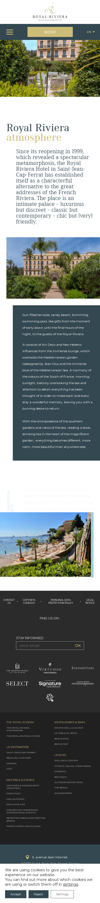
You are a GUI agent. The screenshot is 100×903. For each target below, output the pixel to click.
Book (50, 32)
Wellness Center (66, 760)
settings (70, 884)
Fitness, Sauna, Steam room (72, 766)
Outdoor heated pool (68, 782)
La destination (17, 747)
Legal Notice (90, 601)
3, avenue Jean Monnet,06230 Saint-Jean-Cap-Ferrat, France (50, 860)
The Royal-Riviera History (23, 735)
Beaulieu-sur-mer (18, 757)
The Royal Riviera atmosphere (17, 729)
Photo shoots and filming (23, 826)
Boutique (60, 776)
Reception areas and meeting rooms (26, 819)
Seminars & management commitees (22, 786)
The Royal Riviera (20, 722)
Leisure (60, 755)
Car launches (15, 799)
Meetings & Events (20, 780)
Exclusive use (15, 804)
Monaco (11, 763)
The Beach (61, 787)
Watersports (63, 793)
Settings (62, 894)
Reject (38, 894)
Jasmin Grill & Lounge (68, 727)
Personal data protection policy (60, 601)
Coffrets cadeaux (29, 601)
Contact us (9, 601)
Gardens (60, 771)
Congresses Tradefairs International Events (22, 811)
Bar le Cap (61, 744)
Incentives (13, 793)
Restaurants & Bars (69, 722)
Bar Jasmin (61, 738)
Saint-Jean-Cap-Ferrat (21, 752)
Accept (15, 894)
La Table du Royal (66, 733)
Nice (9, 768)
